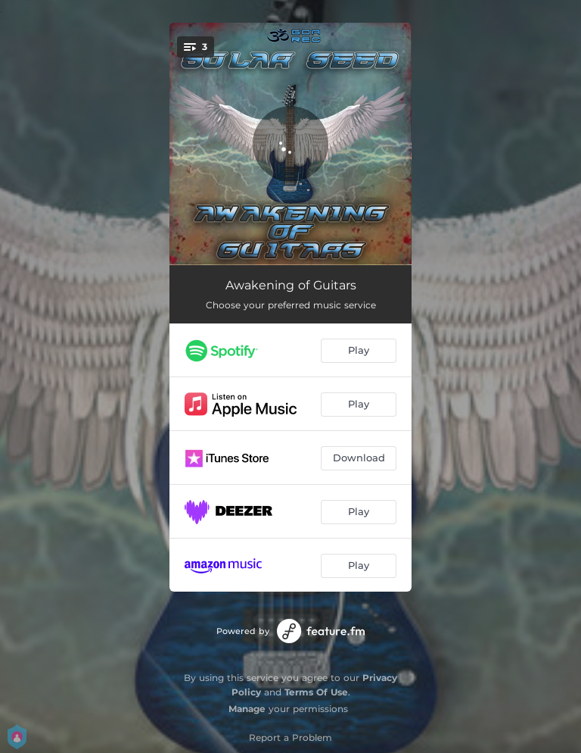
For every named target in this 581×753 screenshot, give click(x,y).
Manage (247, 708)
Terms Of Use (316, 692)
